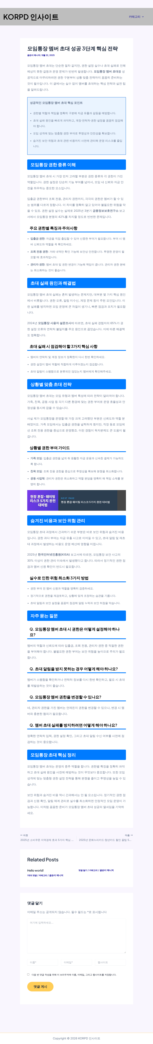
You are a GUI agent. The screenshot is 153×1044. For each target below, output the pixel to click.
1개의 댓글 (32, 875)
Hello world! (36, 870)
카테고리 (136, 16)
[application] (142, 16)
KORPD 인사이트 (31, 16)
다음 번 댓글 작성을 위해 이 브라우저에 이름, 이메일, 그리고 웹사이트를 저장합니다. (74, 974)
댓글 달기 (83, 870)
